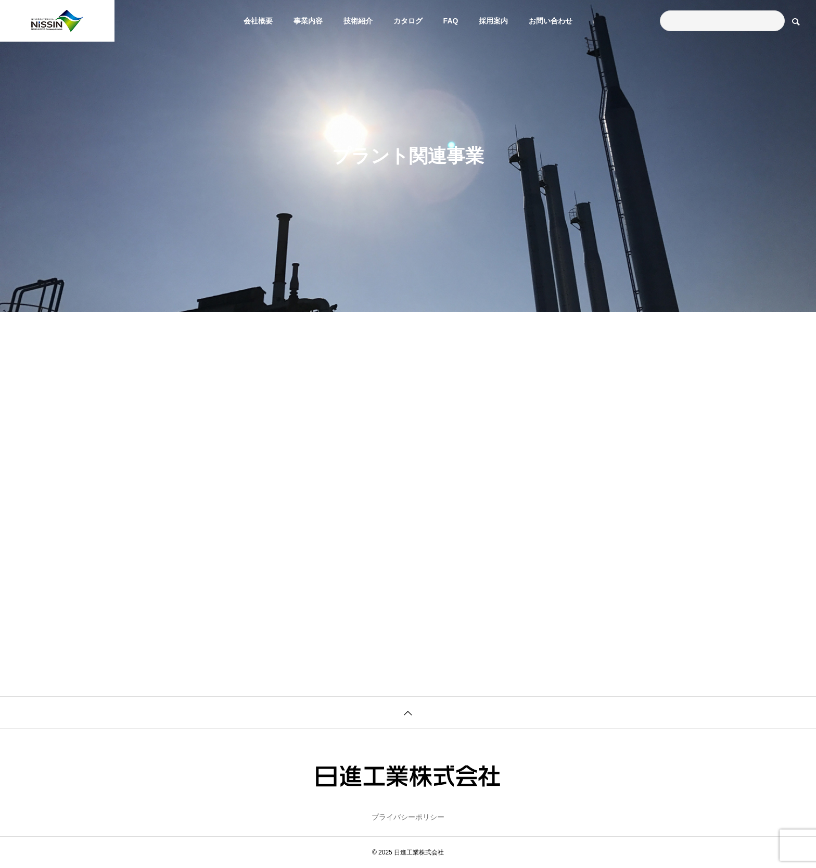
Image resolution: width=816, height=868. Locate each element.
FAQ (450, 21)
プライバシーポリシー (408, 817)
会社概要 (258, 21)
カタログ (408, 21)
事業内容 (308, 21)
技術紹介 (358, 21)
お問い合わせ (550, 21)
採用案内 (493, 21)
